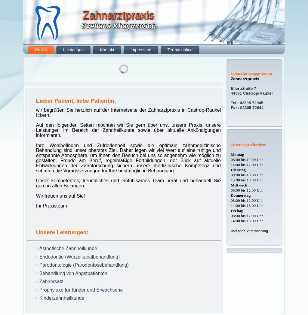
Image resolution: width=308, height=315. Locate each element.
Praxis (41, 49)
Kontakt (107, 49)
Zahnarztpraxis (118, 16)
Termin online (180, 49)
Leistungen (73, 49)
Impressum (141, 49)
